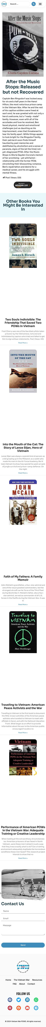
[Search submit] (34, 4)
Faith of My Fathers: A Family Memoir (23, 578)
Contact (31, 984)
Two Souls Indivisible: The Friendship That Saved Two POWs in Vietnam (23, 323)
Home (8, 980)
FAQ (14, 984)
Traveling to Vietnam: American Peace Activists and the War (23, 706)
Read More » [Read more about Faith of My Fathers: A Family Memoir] (23, 604)
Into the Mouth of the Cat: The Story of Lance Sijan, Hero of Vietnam (23, 448)
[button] (40, 4)
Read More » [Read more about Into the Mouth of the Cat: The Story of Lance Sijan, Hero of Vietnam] (23, 473)
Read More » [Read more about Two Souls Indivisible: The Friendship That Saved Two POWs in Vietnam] (23, 343)
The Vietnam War (22, 980)
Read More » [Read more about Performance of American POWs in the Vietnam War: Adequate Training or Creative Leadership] (23, 858)
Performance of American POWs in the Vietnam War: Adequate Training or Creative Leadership (23, 830)
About (22, 984)
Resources (37, 980)
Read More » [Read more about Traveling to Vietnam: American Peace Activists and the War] (23, 733)
